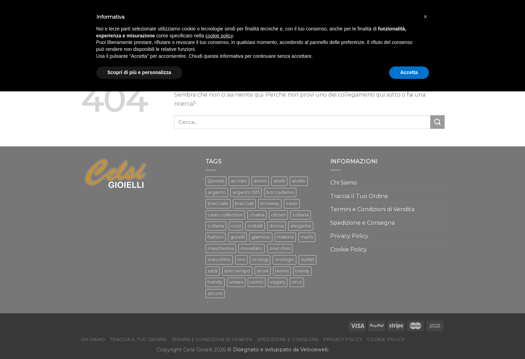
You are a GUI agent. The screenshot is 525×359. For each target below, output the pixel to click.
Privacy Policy (349, 236)
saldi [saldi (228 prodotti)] (213, 270)
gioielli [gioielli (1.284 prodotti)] (237, 237)
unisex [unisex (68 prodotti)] (236, 282)
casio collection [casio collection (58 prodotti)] (225, 214)
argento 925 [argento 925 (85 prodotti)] (246, 192)
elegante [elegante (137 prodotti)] (300, 225)
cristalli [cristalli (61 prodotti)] (255, 225)
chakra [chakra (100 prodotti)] (257, 214)
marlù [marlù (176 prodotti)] (306, 237)
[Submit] (437, 122)
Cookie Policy (348, 249)
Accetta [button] (409, 72)
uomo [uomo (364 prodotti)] (256, 282)
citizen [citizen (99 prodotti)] (278, 214)
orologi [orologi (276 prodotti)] (260, 259)
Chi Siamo (343, 182)
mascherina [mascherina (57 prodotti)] (221, 248)
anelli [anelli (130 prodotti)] (279, 180)
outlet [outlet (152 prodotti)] (307, 259)
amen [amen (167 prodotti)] (260, 180)
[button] (425, 16)
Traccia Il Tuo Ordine (359, 196)
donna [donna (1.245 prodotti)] (276, 225)
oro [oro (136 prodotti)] (241, 259)
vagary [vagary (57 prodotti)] (277, 282)
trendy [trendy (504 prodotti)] (215, 282)
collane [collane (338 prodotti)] (216, 225)
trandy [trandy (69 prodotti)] (302, 270)
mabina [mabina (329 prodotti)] (285, 237)
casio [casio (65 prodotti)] (292, 203)
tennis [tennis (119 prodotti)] (282, 270)
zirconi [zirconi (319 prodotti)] (215, 293)
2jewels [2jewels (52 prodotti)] (216, 180)
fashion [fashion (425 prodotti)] (216, 237)
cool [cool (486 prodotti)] (236, 225)
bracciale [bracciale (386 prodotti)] (218, 203)
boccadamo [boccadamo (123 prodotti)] (280, 192)
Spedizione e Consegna (362, 222)
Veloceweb (314, 350)
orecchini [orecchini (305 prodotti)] (279, 248)
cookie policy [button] (219, 35)
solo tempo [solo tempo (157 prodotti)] (237, 270)
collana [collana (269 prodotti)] (300, 214)
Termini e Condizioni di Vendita (372, 209)
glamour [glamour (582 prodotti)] (260, 237)
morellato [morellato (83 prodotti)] (251, 248)
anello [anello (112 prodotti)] (299, 180)
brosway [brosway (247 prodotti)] (269, 203)
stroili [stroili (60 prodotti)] (263, 270)
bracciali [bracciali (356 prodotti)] (244, 203)
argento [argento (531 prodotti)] (217, 192)
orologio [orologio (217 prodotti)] (284, 259)
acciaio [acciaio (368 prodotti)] (239, 180)
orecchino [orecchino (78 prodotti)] (219, 259)
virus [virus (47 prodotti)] (297, 282)
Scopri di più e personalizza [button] (139, 72)
